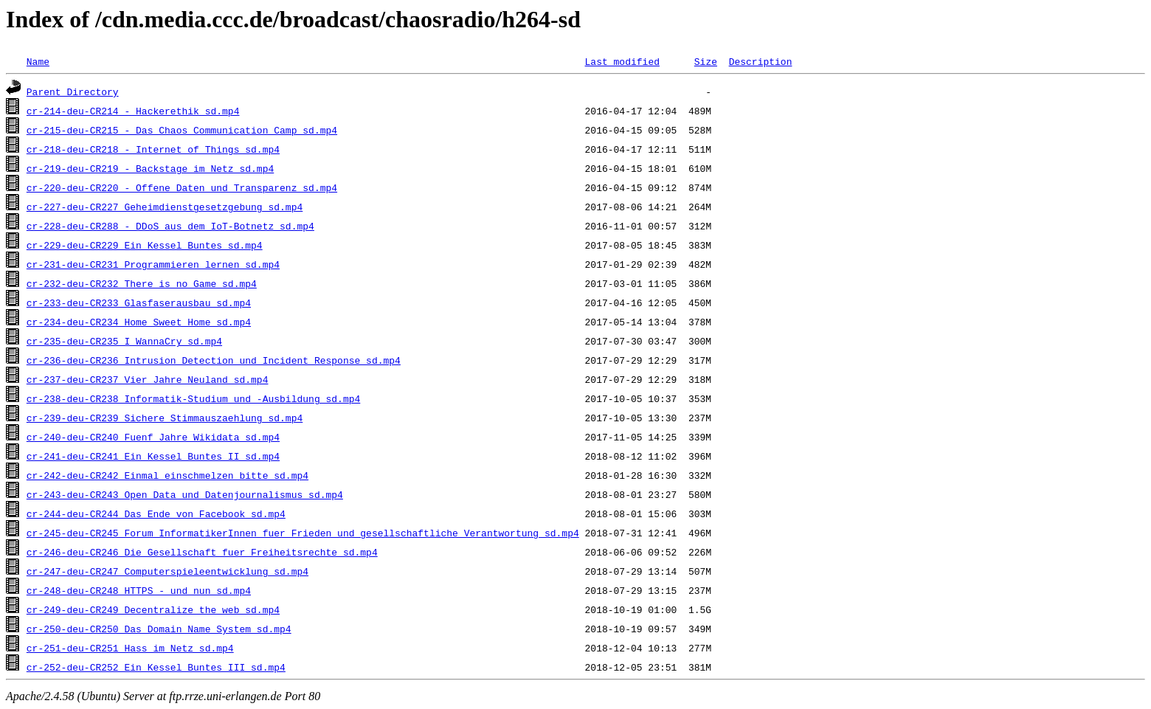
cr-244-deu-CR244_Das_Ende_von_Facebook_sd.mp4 (156, 513)
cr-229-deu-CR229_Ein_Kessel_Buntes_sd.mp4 (145, 245)
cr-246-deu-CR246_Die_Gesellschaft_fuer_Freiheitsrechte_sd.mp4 (202, 551)
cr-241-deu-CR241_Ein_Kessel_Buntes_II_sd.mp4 (153, 456)
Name (38, 61)
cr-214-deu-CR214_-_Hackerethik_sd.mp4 (133, 110)
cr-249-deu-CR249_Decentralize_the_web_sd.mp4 (153, 609)
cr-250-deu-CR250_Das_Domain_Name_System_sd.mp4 (159, 628)
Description (760, 61)
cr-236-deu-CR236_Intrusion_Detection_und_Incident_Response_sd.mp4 (214, 360)
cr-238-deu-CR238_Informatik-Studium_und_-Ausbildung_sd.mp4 (193, 398)
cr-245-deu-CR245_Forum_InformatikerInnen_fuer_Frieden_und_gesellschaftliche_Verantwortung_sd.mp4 (303, 532)
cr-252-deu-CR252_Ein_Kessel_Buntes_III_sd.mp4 (156, 667)
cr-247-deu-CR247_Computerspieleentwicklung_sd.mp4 (167, 571)
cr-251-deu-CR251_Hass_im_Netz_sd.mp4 (130, 647)
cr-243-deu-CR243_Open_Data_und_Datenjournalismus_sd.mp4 (185, 494)
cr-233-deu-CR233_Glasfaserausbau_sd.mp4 (139, 302)
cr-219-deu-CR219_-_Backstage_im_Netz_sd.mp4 (150, 168)
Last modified (621, 61)
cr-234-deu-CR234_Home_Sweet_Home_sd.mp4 (139, 321)
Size (705, 61)
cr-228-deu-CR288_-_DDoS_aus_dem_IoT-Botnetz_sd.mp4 (170, 225)
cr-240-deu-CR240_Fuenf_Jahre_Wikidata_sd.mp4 (153, 436)
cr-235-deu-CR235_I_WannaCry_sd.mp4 (124, 340)
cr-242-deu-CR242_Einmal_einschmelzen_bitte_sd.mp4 (167, 475)
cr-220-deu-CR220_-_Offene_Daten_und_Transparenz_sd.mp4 (182, 187)
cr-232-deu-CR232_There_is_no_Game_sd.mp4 (142, 283)
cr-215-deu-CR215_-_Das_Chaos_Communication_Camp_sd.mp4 (182, 129)
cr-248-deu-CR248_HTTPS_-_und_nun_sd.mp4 (139, 590)
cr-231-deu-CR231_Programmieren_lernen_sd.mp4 (153, 264)
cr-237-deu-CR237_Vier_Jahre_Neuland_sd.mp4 (148, 379)
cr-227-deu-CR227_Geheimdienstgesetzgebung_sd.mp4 (165, 206)
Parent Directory (73, 91)
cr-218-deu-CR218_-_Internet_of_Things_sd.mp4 (153, 149)
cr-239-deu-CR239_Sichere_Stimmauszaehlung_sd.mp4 (165, 417)
